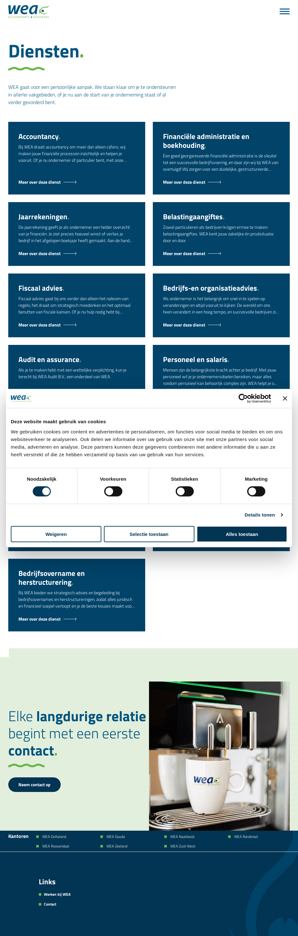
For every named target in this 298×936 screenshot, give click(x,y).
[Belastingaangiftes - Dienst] (221, 253)
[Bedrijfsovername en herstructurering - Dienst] (76, 619)
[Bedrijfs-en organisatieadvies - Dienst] (221, 325)
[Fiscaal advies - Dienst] (76, 325)
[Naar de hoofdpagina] (28, 11)
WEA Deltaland (53, 836)
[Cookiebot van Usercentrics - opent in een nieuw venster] (243, 398)
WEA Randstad (245, 836)
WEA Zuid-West (182, 846)
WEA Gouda (115, 836)
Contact (50, 904)
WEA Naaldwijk (182, 836)
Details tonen (260, 514)
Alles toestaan (242, 534)
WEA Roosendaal (55, 846)
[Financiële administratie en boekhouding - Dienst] (221, 182)
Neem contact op (34, 784)
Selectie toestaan (149, 534)
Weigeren (56, 534)
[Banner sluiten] (285, 398)
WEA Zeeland (116, 846)
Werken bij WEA (57, 894)
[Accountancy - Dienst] (76, 182)
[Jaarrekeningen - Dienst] (76, 253)
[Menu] (285, 11)
